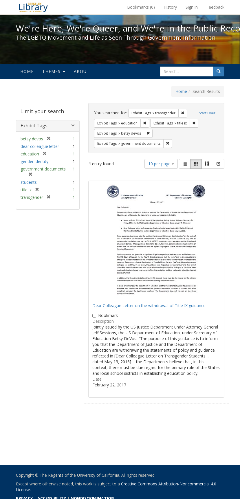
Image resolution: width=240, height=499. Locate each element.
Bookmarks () (141, 7)
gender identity (34, 161)
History (170, 7)
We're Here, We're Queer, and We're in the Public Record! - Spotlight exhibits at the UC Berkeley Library (33, 7)
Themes (53, 71)
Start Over (207, 113)
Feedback (215, 7)
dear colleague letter (40, 146)
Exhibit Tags (34, 125)
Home (27, 71)
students (29, 182)
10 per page (161, 163)
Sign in (192, 7)
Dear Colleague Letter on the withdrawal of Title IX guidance (149, 305)
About (82, 71)
